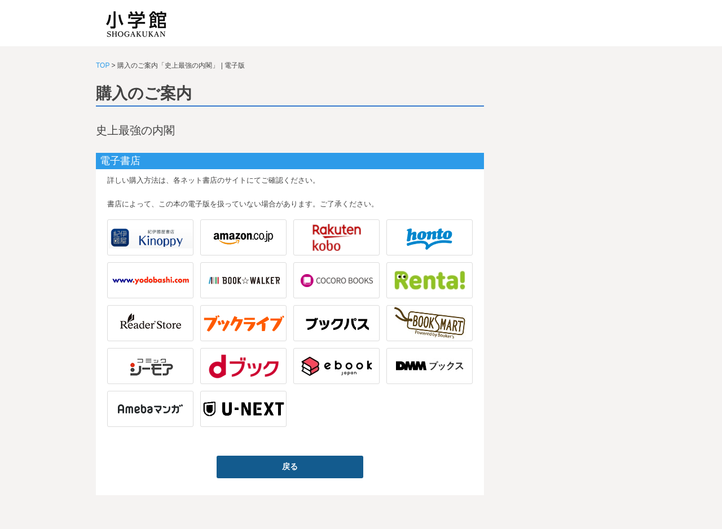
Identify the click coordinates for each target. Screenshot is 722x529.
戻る (290, 466)
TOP (102, 65)
